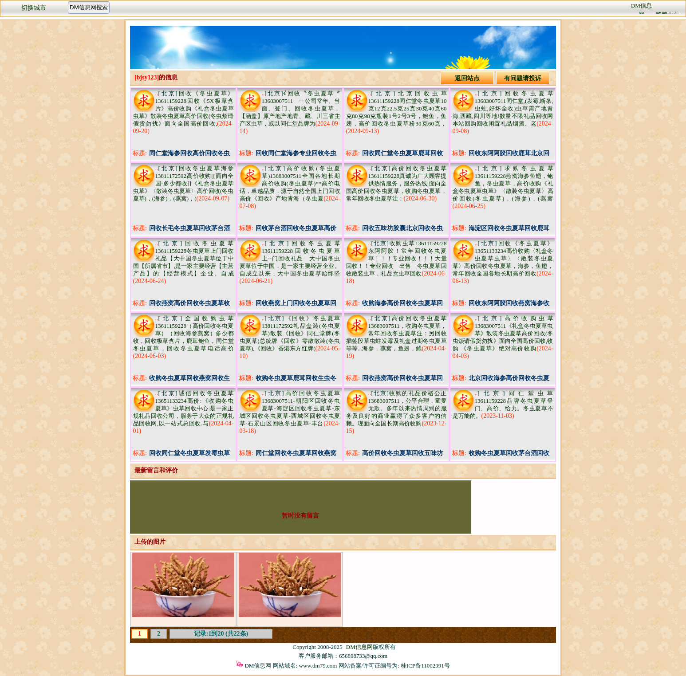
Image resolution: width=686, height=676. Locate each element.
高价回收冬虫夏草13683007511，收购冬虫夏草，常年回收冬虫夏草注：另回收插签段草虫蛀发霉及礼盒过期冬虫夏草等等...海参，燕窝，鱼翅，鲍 (396, 333)
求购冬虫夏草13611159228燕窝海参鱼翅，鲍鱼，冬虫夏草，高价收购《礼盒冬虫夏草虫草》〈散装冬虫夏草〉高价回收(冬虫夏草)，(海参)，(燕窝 (503, 183)
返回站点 (467, 78)
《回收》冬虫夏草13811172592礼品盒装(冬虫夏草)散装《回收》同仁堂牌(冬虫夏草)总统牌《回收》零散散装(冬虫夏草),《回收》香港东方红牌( (290, 333)
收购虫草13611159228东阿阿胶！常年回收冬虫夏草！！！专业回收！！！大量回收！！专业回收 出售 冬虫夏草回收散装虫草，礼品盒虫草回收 (396, 258)
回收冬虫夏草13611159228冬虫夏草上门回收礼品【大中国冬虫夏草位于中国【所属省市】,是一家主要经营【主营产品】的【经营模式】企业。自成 (183, 258)
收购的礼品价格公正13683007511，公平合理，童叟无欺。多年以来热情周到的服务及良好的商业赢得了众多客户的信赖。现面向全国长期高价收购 (396, 408)
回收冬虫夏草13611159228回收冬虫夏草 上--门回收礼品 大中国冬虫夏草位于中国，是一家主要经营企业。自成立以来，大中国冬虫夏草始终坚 (293, 258)
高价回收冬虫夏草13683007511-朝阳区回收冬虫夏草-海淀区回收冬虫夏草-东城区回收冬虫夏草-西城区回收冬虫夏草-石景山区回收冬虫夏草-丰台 (290, 408)
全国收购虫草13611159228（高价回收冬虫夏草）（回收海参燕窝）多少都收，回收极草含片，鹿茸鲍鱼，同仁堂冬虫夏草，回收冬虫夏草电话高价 (183, 333)
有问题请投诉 (522, 78)
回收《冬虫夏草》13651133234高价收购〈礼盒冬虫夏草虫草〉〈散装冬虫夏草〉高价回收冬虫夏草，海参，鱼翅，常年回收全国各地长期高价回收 (503, 258)
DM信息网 (359, 647)
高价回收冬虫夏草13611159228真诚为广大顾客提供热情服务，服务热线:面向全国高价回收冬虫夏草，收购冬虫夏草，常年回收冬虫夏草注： (396, 183)
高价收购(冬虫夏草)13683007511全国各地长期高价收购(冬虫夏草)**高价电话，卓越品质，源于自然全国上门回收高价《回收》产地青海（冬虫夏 (290, 183)
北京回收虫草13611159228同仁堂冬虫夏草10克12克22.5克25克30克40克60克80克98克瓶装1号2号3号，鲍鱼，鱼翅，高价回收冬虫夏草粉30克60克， (396, 108)
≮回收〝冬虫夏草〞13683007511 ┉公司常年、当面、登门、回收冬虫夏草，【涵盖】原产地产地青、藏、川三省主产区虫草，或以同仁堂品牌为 (290, 108)
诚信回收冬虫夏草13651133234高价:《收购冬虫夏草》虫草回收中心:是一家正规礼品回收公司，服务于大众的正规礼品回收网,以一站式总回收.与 (183, 408)
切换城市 (33, 7)
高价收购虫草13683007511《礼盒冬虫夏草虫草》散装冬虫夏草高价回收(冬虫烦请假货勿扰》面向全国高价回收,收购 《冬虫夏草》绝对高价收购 (503, 333)
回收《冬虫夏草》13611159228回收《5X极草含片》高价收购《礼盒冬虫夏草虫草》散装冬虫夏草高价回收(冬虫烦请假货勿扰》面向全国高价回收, (183, 108)
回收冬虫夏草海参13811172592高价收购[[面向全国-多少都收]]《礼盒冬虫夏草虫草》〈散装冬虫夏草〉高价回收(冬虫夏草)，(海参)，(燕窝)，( (183, 183)
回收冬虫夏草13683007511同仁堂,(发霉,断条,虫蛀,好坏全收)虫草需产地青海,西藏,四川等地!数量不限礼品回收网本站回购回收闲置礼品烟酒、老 (503, 108)
